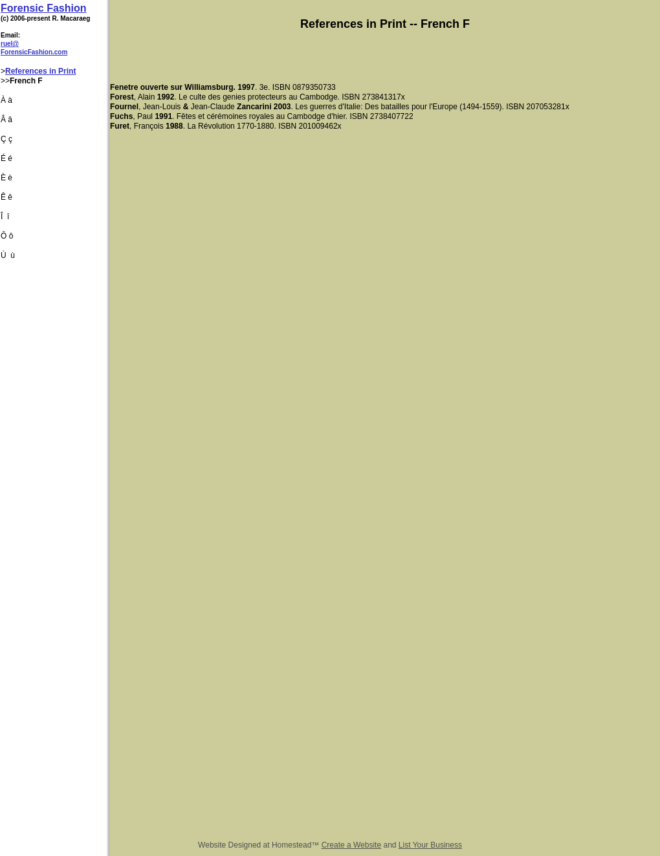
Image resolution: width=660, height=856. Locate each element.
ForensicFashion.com (34, 52)
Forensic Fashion (43, 8)
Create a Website (352, 845)
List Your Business (430, 845)
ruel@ (10, 43)
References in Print (40, 71)
